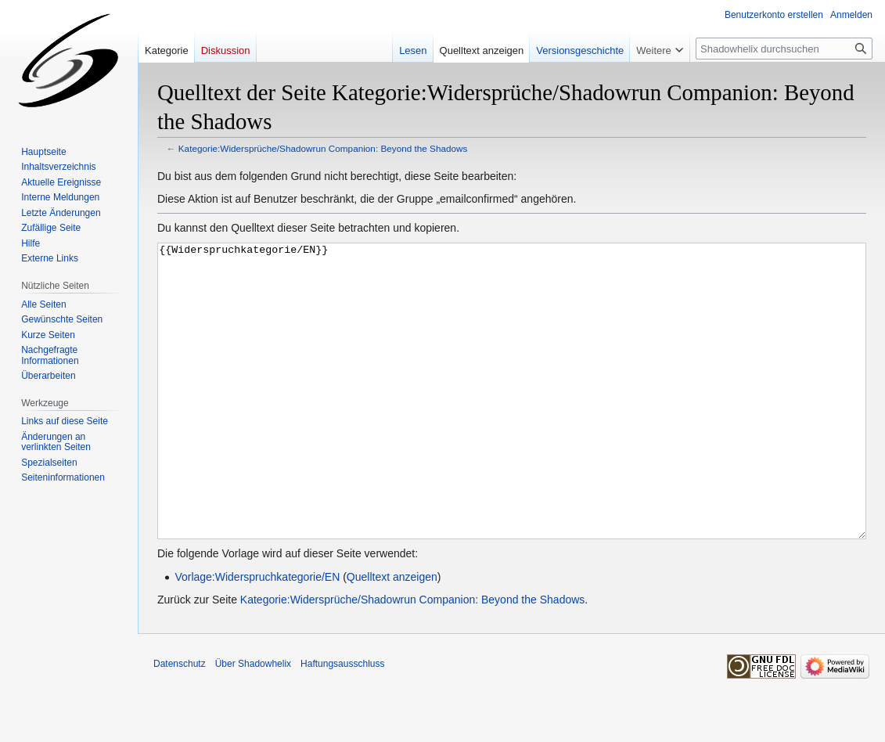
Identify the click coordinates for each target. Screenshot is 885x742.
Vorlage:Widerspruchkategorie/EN (257, 635)
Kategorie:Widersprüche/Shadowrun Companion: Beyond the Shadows (323, 148)
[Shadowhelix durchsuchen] (784, 48)
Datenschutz (179, 722)
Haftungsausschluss (342, 722)
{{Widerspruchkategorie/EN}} (511, 421)
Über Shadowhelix (253, 722)
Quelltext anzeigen (392, 635)
